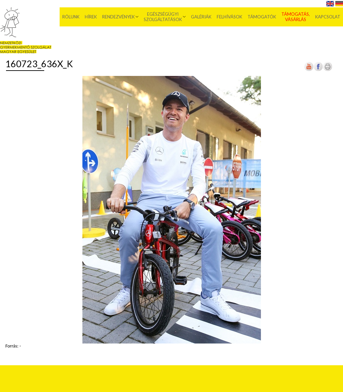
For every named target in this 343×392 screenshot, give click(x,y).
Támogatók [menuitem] (262, 16)
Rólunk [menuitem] (70, 16)
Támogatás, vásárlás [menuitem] (295, 16)
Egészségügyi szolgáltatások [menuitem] (163, 16)
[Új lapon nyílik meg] (318, 70)
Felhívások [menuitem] (229, 16)
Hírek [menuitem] (91, 16)
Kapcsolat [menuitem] (327, 16)
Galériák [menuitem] (201, 16)
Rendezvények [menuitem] (118, 16)
